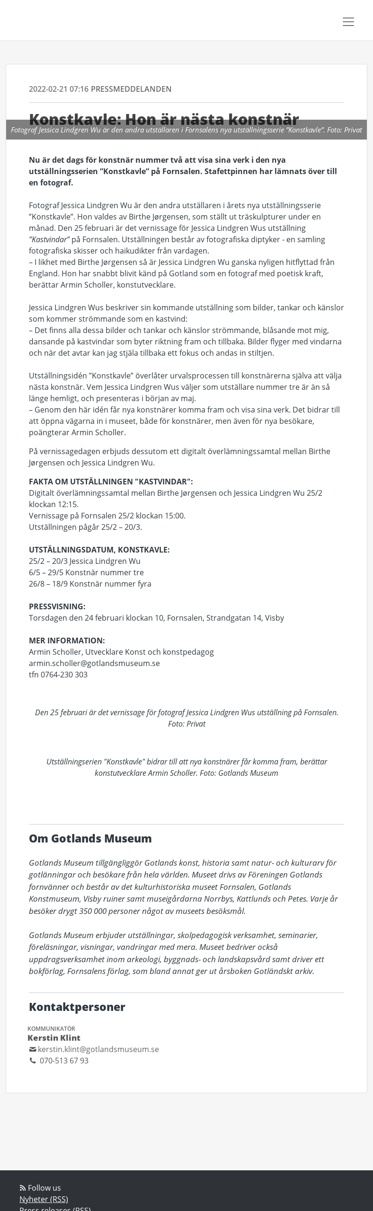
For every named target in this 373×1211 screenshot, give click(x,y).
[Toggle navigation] (348, 22)
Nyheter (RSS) (43, 1199)
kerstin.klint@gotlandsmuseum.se (98, 1049)
